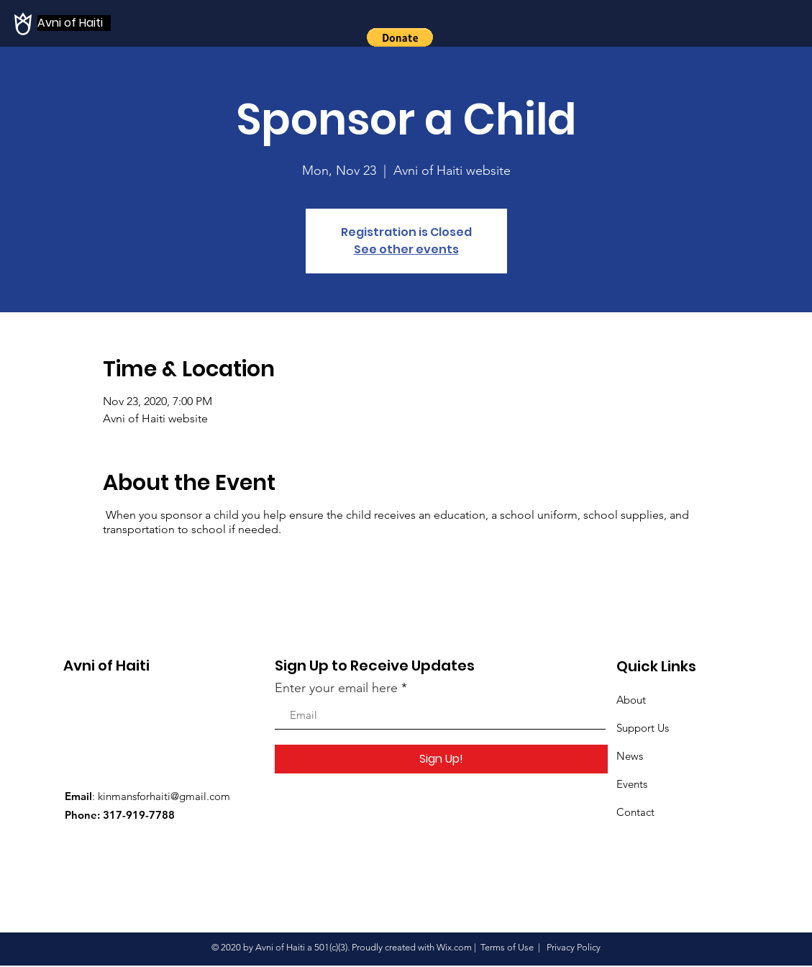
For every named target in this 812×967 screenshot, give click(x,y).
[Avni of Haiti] (74, 23)
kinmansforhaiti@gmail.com (164, 796)
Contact (635, 812)
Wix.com (454, 947)
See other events (406, 249)
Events (631, 784)
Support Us (642, 728)
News (629, 756)
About (631, 700)
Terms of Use (507, 947)
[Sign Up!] (441, 759)
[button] (400, 37)
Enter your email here (336, 687)
